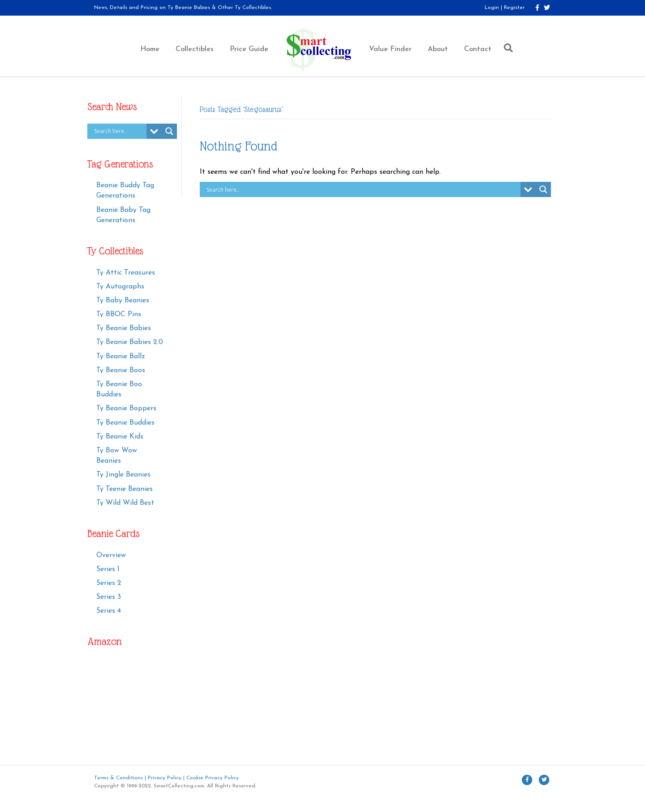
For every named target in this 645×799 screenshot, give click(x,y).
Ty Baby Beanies (122, 300)
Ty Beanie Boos (120, 370)
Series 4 (108, 610)
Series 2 (108, 583)
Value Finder (390, 49)
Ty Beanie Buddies (125, 422)
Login (492, 7)
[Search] (506, 48)
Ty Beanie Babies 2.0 (129, 342)
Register (514, 7)
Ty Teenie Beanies (124, 489)
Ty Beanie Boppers (126, 408)
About (438, 49)
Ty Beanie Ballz (120, 356)
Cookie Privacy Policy (212, 778)
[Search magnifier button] (169, 131)
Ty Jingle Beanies (123, 474)
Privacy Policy (164, 778)
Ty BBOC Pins (118, 314)
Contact (477, 49)
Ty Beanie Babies (123, 328)
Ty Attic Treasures (125, 272)
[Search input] (119, 131)
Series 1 (108, 569)
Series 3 (108, 597)
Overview (111, 555)
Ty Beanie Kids (119, 436)
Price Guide (249, 49)
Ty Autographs (120, 286)
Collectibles (195, 49)
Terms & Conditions (118, 778)
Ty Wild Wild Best (125, 503)
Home (149, 49)
